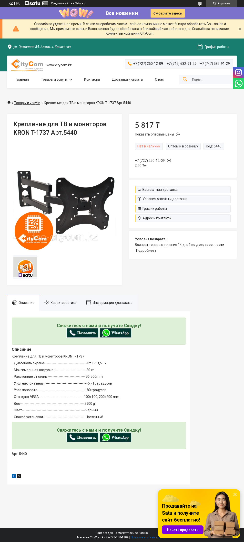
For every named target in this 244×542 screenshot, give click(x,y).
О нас (159, 79)
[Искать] (185, 79)
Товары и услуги (54, 79)
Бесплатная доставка (160, 190)
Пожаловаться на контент (149, 537)
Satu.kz (144, 533)
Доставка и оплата (127, 79)
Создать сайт (60, 3)
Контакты (92, 79)
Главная (22, 79)
